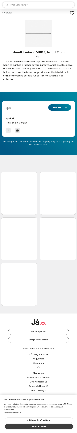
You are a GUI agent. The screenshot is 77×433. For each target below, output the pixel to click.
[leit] (38, 5)
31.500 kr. (58, 107)
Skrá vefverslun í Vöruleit (38, 377)
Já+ (38, 367)
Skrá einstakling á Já (38, 386)
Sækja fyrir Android (38, 339)
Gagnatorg (38, 363)
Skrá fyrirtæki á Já (38, 381)
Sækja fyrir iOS (38, 331)
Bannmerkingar (38, 390)
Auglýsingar (38, 358)
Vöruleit (8, 12)
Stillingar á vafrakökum (39, 420)
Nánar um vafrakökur (12, 413)
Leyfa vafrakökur (39, 426)
